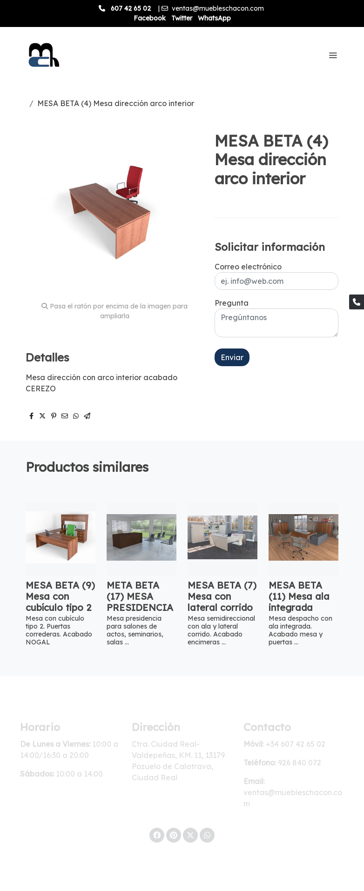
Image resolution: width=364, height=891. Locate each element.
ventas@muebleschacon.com (218, 8)
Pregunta (232, 303)
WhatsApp (214, 18)
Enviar (232, 357)
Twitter (181, 18)
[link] (42, 55)
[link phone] (356, 302)
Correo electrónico (248, 266)
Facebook (150, 18)
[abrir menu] (333, 55)
